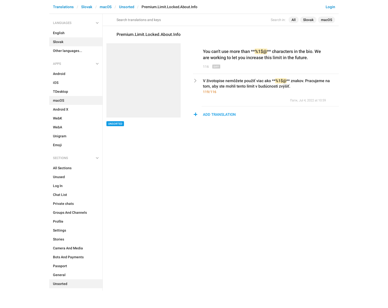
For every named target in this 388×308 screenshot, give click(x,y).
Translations (63, 7)
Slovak (86, 7)
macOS (106, 7)
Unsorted (126, 7)
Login (330, 7)
